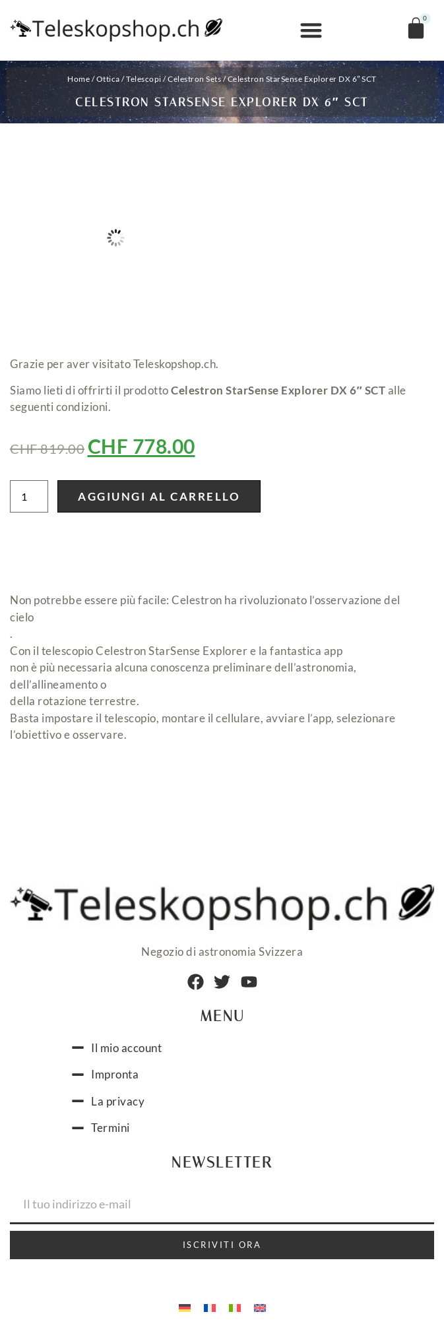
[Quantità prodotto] (29, 496)
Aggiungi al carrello (159, 496)
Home (78, 79)
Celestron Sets (194, 79)
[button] (311, 30)
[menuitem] (184, 1306)
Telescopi (144, 79)
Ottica (108, 79)
